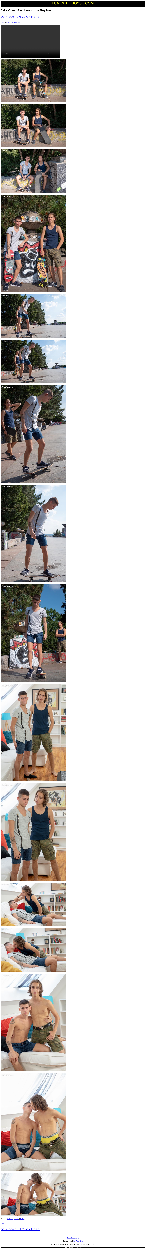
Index (2, 22)
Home (65, 1247)
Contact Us (78, 1247)
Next (2, 1223)
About (71, 1247)
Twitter (22, 1219)
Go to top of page (73, 1238)
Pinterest (10, 1219)
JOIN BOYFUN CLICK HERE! (20, 16)
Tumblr (16, 1219)
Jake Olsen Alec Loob (14, 22)
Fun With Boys (78, 1241)
